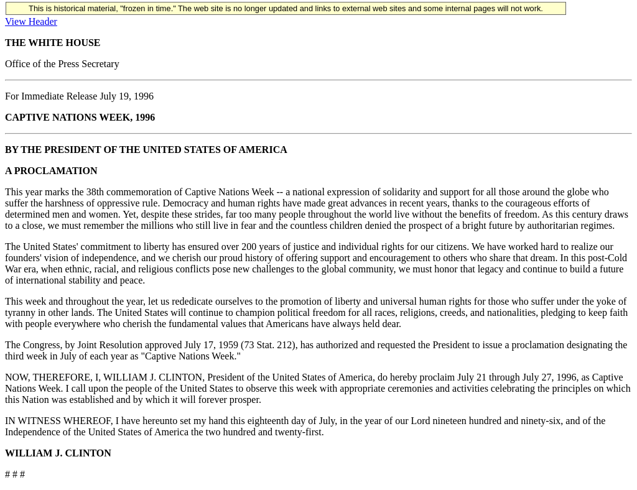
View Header (31, 21)
